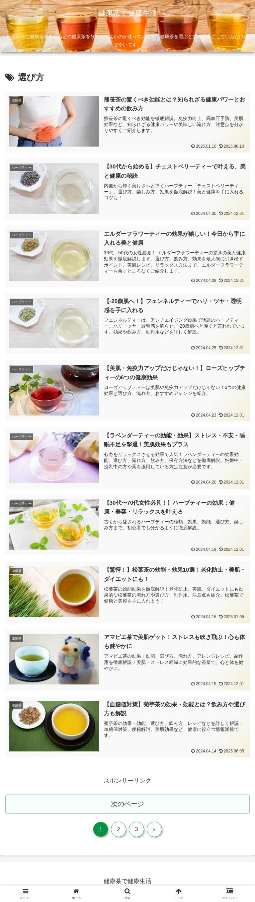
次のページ (127, 805)
